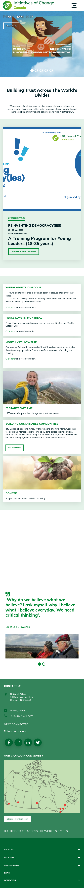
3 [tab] (41, 70)
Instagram (18, 742)
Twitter (37, 742)
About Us (9, 850)
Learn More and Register (23, 251)
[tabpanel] (42, 44)
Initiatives (9, 858)
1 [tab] (32, 70)
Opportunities (11, 866)
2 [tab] (36, 70)
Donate (11, 493)
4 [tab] (46, 70)
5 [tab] (51, 70)
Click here (10, 307)
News (7, 873)
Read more (11, 26)
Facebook (9, 742)
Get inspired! (14, 447)
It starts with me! (19, 408)
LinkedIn (28, 742)
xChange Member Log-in (17, 819)
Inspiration (10, 880)
